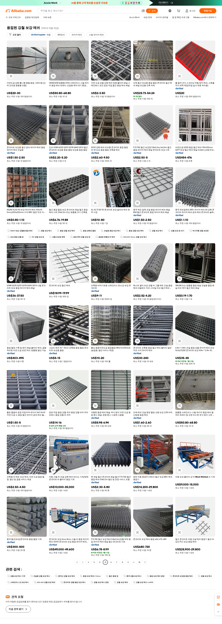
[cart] (179, 11)
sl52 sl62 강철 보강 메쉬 (44, 582)
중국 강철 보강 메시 (132, 576)
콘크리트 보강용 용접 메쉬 (181, 576)
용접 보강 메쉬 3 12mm (90, 576)
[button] (143, 10)
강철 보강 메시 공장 (100, 582)
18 (139, 562)
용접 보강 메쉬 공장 (155, 576)
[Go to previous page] (77, 562)
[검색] (152, 10)
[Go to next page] (145, 562)
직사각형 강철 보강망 (199, 231)
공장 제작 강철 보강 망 (80, 237)
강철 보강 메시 (45, 231)
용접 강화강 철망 (88, 231)
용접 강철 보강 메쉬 (66, 231)
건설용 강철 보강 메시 (40, 576)
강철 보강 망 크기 (176, 231)
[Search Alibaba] (89, 10)
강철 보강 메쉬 (121, 582)
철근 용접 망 (112, 576)
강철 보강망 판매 (57, 237)
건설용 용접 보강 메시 (110, 231)
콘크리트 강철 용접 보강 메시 (73, 582)
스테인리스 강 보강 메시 (18, 582)
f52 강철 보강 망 (36, 237)
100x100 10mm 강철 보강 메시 (133, 237)
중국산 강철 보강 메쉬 (65, 576)
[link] (218, 597)
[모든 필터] (15, 34)
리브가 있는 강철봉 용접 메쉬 (20, 231)
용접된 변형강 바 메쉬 (105, 237)
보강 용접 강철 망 (16, 237)
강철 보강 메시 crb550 (143, 582)
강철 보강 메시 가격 (16, 576)
